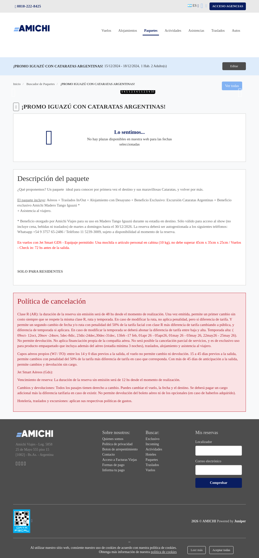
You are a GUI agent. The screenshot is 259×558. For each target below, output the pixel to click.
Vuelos (106, 26)
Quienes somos (112, 439)
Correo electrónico (208, 461)
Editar (233, 66)
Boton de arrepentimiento (120, 449)
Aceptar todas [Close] (221, 550)
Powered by (231, 521)
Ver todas (232, 86)
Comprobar (219, 482)
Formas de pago (113, 465)
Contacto (108, 454)
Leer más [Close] (197, 550)
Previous (14, 93)
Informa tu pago (113, 470)
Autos (236, 26)
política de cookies (164, 552)
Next (240, 93)
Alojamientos (127, 26)
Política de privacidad (117, 444)
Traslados (218, 26)
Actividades (173, 26)
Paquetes (151, 26)
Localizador (203, 441)
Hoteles (151, 454)
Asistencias (196, 26)
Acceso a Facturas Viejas (119, 459)
